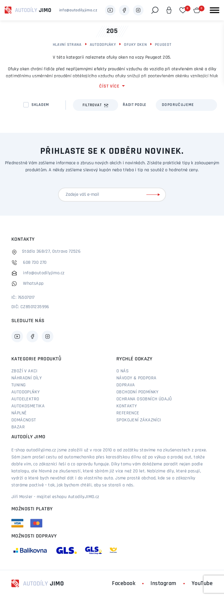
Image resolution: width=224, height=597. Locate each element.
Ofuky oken (135, 45)
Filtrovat (95, 105)
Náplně (19, 413)
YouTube (202, 583)
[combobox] (186, 105)
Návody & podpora (136, 378)
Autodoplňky (103, 45)
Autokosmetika (28, 406)
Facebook (123, 583)
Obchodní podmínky (137, 392)
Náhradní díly (26, 378)
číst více (109, 86)
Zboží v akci (24, 371)
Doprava (125, 385)
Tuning (18, 385)
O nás (122, 371)
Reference (127, 413)
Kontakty (126, 406)
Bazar (18, 427)
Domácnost (23, 420)
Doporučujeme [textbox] (178, 105)
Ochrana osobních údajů (144, 399)
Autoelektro (25, 399)
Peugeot (163, 45)
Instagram (163, 583)
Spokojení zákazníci (138, 420)
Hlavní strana (67, 45)
